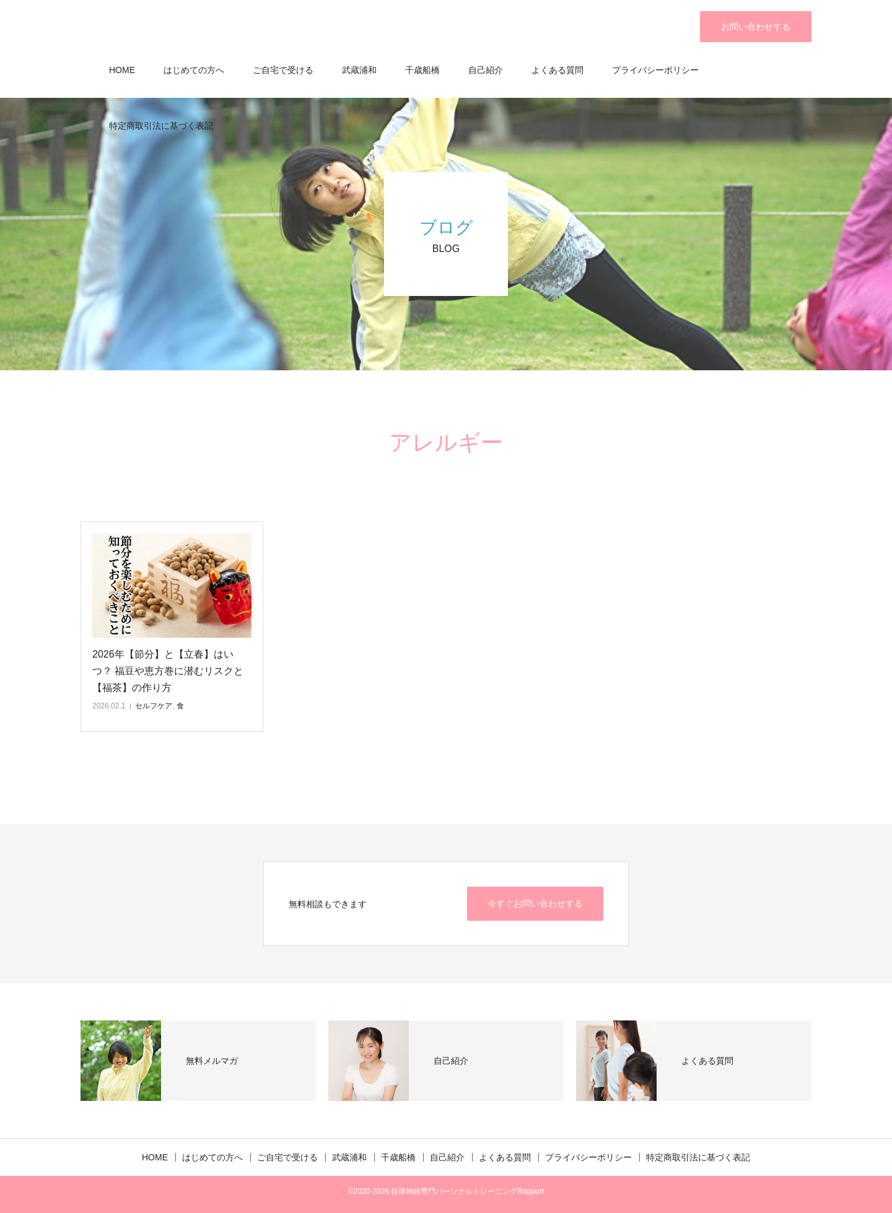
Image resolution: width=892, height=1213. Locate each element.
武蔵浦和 (359, 70)
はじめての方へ (194, 70)
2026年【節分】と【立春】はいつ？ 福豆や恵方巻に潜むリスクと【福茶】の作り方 (167, 671)
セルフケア (153, 706)
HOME (122, 70)
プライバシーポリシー (655, 70)
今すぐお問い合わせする (535, 903)
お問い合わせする (755, 27)
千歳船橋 (422, 70)
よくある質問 (557, 70)
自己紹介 (485, 70)
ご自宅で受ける (283, 70)
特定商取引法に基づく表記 (161, 126)
